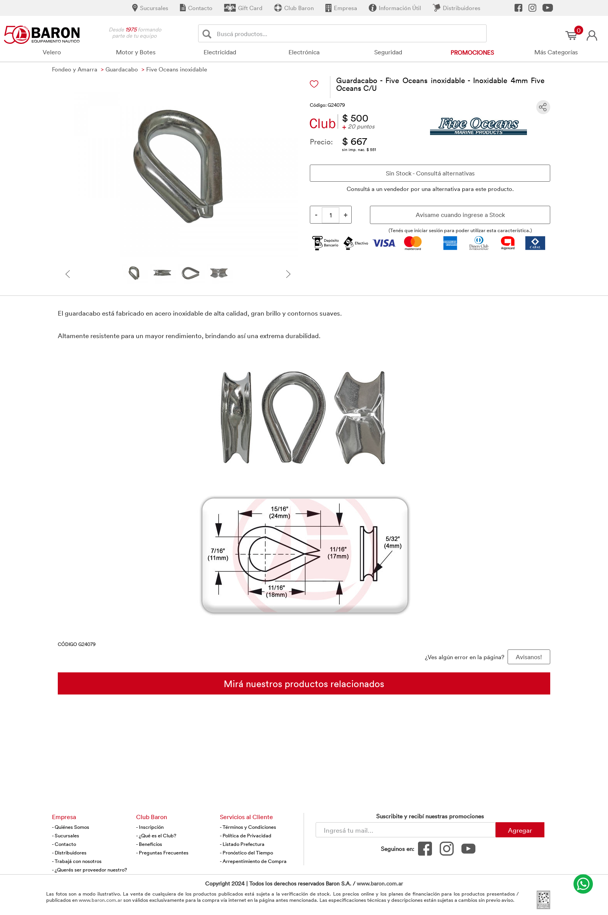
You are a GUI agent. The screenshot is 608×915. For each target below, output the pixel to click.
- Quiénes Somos (70, 826)
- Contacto (64, 843)
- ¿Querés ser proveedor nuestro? (89, 869)
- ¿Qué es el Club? (156, 835)
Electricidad (220, 52)
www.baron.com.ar (380, 883)
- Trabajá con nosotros (77, 861)
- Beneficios (149, 843)
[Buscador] (350, 33)
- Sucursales (65, 835)
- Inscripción (150, 826)
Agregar (520, 830)
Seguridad (388, 52)
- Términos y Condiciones (248, 826)
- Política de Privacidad (245, 835)
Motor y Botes (135, 52)
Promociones (472, 52)
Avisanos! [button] (529, 657)
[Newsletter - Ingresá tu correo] (406, 829)
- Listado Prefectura (242, 843)
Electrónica (304, 52)
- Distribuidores (69, 852)
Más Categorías (556, 52)
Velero (52, 52)
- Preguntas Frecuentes (162, 852)
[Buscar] (208, 33)
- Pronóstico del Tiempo (246, 852)
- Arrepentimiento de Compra (253, 861)
